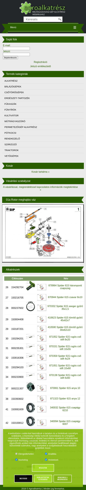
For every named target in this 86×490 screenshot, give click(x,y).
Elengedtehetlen (24, 454)
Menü (13, 27)
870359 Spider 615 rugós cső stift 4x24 (65, 357)
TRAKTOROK (11, 150)
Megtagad (23, 478)
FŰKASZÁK (10, 104)
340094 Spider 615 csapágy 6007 (65, 422)
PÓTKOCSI (10, 133)
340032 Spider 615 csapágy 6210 (65, 409)
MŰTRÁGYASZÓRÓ (14, 121)
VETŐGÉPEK (11, 156)
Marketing (21, 460)
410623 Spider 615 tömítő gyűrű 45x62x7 (65, 319)
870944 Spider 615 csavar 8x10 (65, 297)
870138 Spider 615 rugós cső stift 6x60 (65, 376)
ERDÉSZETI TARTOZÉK (17, 98)
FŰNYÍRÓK (10, 109)
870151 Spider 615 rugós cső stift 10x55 (65, 347)
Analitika (50, 454)
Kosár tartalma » (40, 171)
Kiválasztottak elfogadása (43, 478)
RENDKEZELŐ (12, 138)
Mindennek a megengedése (63, 478)
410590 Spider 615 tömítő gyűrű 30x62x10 (65, 328)
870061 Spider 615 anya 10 (65, 388)
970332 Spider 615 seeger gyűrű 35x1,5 (65, 307)
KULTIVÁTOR (11, 115)
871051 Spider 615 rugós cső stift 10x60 (65, 367)
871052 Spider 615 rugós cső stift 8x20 (65, 338)
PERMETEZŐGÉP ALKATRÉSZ (20, 127)
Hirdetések (51, 460)
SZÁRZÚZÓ (10, 144)
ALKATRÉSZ (11, 80)
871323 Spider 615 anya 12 (65, 398)
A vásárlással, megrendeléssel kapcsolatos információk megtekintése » (40, 188)
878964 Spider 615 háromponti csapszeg (65, 287)
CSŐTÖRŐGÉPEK (14, 92)
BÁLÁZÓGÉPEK (12, 86)
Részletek (43, 468)
